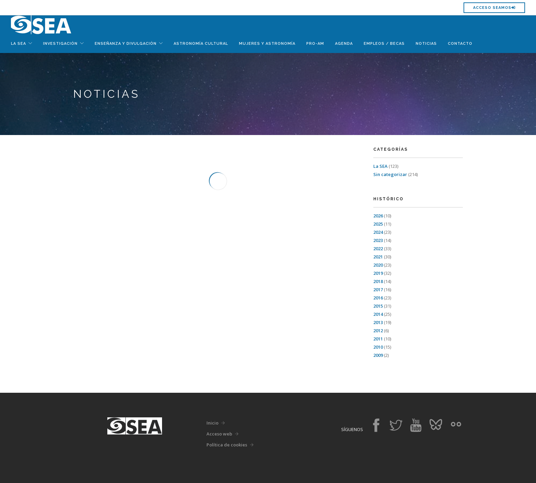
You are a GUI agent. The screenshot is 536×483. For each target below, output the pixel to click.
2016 (378, 298)
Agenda (344, 43)
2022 (378, 248)
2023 (378, 240)
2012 (378, 330)
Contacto (460, 43)
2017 (378, 289)
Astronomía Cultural (201, 43)
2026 (378, 216)
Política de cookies (226, 445)
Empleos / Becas (384, 43)
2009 (378, 355)
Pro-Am (315, 43)
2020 (378, 265)
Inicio (212, 423)
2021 (378, 257)
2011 (378, 339)
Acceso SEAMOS (494, 7)
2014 (378, 314)
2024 (378, 232)
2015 (378, 306)
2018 (378, 281)
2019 (378, 273)
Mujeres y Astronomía (267, 43)
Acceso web (219, 434)
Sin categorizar (390, 174)
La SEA (380, 166)
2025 (378, 224)
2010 (378, 347)
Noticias (426, 43)
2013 (378, 322)
